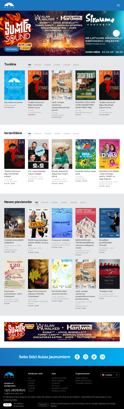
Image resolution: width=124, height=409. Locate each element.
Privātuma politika (59, 378)
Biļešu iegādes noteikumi (58, 381)
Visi (29, 65)
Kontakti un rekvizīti (60, 388)
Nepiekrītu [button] (43, 405)
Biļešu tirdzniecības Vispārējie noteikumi (83, 381)
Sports (76, 65)
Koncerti (37, 65)
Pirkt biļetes (11, 49)
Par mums (56, 386)
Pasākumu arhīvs (59, 391)
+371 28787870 (14, 390)
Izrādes (47, 65)
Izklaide (57, 65)
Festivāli (66, 65)
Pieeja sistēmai (81, 378)
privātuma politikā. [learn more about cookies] (10, 400)
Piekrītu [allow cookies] (7, 405)
